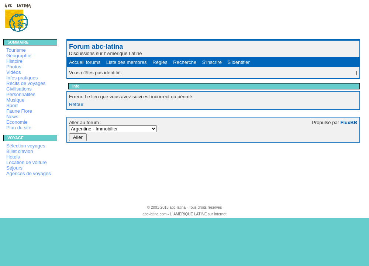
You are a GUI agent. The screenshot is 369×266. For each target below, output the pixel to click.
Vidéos (13, 72)
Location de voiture (26, 162)
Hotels (13, 157)
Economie (17, 122)
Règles (159, 62)
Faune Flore (19, 111)
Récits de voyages (25, 83)
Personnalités (20, 94)
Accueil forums (84, 62)
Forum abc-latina (96, 46)
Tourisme (16, 50)
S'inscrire (212, 62)
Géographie (18, 55)
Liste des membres (126, 62)
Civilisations (19, 89)
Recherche (184, 62)
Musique (15, 100)
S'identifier (239, 62)
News (12, 116)
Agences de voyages (28, 173)
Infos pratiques (22, 78)
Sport (12, 105)
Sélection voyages (25, 146)
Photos (13, 66)
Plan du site (18, 127)
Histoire (14, 61)
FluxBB (349, 122)
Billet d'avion (19, 151)
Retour (76, 104)
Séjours (14, 168)
